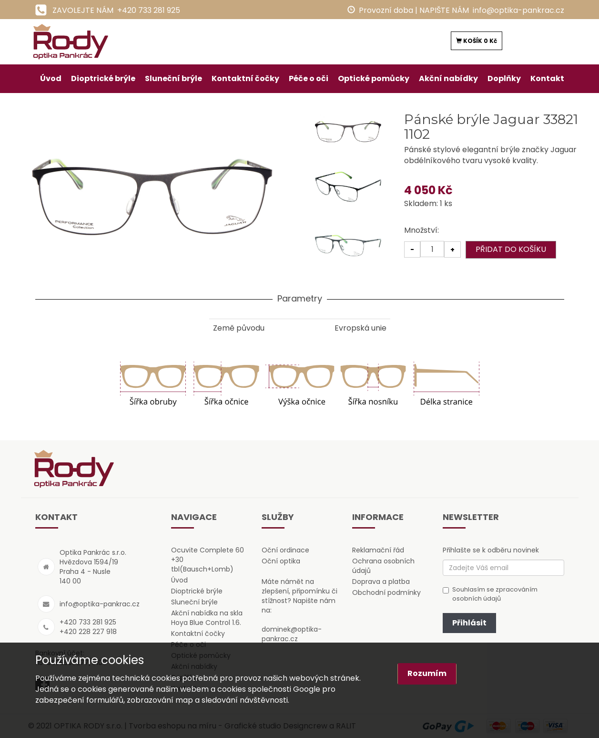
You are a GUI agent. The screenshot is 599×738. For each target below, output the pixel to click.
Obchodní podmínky (386, 592)
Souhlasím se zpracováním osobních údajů (490, 594)
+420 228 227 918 (88, 631)
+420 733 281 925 (148, 10)
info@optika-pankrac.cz (518, 10)
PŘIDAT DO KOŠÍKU (511, 249)
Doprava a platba (381, 581)
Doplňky (504, 78)
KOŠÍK (476, 41)
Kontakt (547, 78)
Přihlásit (469, 622)
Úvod (50, 78)
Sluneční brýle (173, 78)
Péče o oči (308, 78)
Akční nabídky (448, 78)
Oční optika (281, 561)
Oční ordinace (285, 550)
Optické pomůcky (373, 78)
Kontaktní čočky (245, 78)
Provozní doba (386, 10)
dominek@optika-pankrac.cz (292, 634)
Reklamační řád (378, 550)
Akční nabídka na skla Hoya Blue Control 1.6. (207, 617)
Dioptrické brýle (103, 78)
